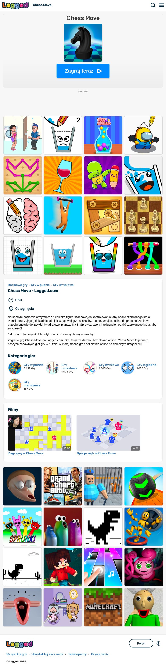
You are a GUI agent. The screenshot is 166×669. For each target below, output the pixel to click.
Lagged (16, 5)
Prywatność (100, 654)
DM (158, 643)
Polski (141, 643)
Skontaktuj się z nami (47, 654)
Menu (162, 5)
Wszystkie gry (16, 654)
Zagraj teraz (79, 71)
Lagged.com (20, 644)
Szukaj (153, 5)
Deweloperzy (77, 654)
